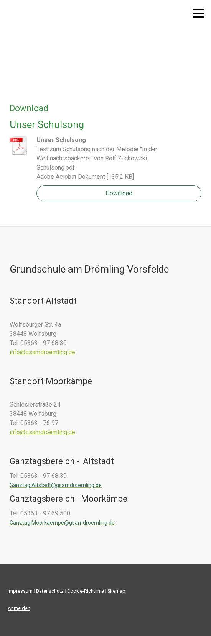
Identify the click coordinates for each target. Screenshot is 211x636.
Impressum (20, 591)
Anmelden (19, 608)
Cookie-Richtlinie (85, 591)
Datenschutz (50, 591)
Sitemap (116, 591)
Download (118, 193)
